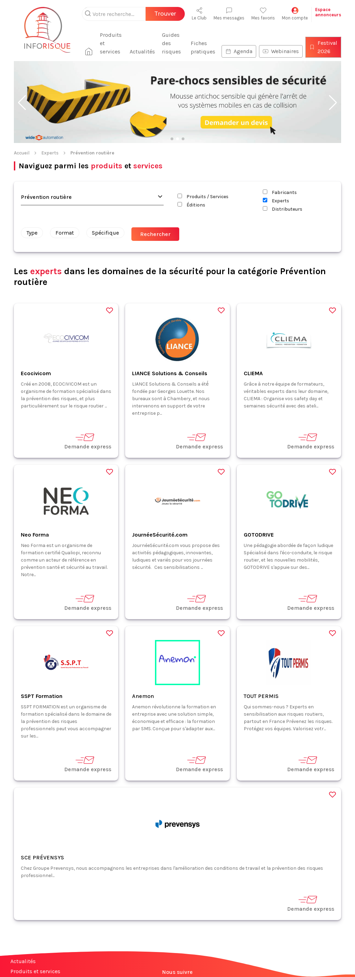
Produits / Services (203, 197)
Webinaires (281, 51)
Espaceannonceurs (328, 12)
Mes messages (229, 13)
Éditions (191, 205)
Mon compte (295, 13)
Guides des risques (168, 43)
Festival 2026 (323, 47)
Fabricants (280, 192)
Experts (50, 153)
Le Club (199, 13)
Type (31, 232)
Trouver (165, 13)
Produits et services (104, 43)
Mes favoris (263, 13)
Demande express (87, 441)
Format (64, 232)
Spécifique (105, 232)
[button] (22, 102)
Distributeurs (282, 209)
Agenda (238, 51)
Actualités (138, 51)
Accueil (21, 153)
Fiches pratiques (203, 47)
